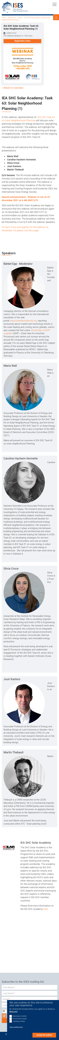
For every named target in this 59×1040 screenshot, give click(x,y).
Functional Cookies (20, 1019)
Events (20, 18)
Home (4, 18)
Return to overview (13, 87)
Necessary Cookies (20, 1016)
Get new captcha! (4, 1015)
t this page (33, 230)
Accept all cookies (44, 1035)
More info (13, 1011)
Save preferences (16, 1027)
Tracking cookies (19, 1021)
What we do (12, 18)
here (45, 909)
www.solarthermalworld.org (23, 320)
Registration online (22, 41)
